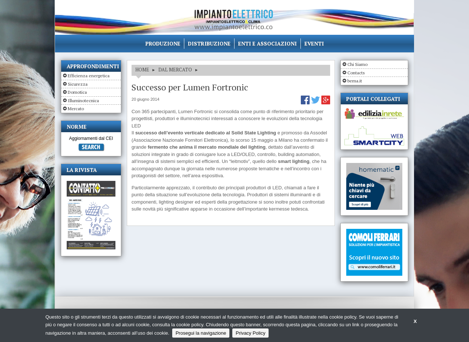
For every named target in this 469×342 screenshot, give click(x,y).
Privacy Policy (250, 333)
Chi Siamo (357, 64)
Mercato (76, 108)
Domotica (77, 92)
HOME (142, 69)
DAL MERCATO (175, 69)
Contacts (356, 72)
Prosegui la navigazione (201, 333)
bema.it (354, 80)
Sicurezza (78, 84)
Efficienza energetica (89, 75)
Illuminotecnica (83, 100)
